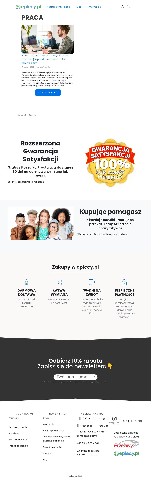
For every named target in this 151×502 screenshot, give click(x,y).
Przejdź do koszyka (18, 445)
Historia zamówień (18, 439)
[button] (75, 476)
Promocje (14, 418)
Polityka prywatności (53, 430)
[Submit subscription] (93, 377)
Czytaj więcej (48, 92)
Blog (45, 459)
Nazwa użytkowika (18, 427)
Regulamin (48, 424)
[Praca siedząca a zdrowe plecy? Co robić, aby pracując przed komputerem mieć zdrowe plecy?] (47, 39)
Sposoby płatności (52, 447)
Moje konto (14, 433)
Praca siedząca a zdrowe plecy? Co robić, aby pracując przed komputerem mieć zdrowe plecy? (45, 59)
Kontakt (47, 453)
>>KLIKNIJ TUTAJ (85, 454)
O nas (46, 418)
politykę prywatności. (99, 382)
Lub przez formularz (88, 450)
